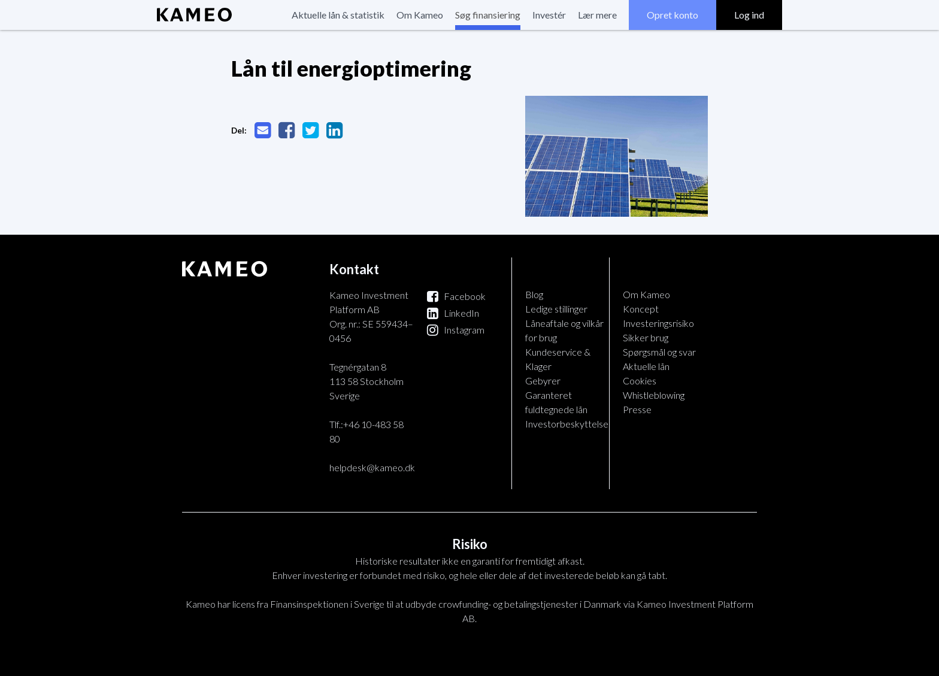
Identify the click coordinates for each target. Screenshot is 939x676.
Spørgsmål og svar (659, 351)
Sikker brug (645, 337)
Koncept (641, 308)
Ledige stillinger (556, 308)
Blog (534, 294)
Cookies (639, 380)
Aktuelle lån (646, 366)
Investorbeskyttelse (566, 423)
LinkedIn (453, 313)
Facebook (456, 296)
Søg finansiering (487, 14)
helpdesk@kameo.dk (372, 467)
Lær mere (597, 14)
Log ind (749, 14)
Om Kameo (419, 14)
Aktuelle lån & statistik (338, 14)
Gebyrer (543, 380)
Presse (637, 409)
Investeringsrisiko (658, 323)
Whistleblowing (653, 395)
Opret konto (672, 14)
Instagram (455, 329)
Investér (549, 14)
